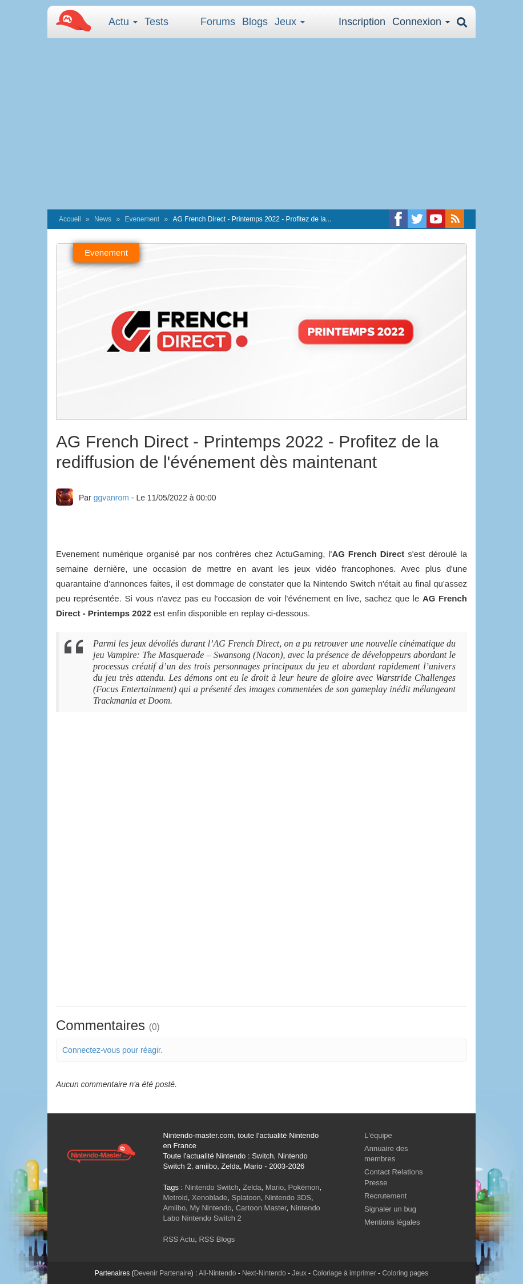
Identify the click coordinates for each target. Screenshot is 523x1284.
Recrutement (385, 1196)
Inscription (362, 21)
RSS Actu (179, 1239)
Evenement (141, 219)
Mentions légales (392, 1222)
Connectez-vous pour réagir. (112, 1050)
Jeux (290, 21)
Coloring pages (405, 1273)
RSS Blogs (217, 1239)
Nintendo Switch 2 (212, 1218)
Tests (156, 21)
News (102, 219)
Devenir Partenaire (162, 1273)
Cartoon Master (261, 1208)
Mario (274, 1187)
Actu (123, 21)
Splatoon (246, 1197)
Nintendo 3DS (288, 1197)
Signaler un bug (390, 1209)
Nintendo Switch (212, 1187)
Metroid (175, 1197)
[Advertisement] (261, 124)
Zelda (252, 1187)
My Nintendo (210, 1208)
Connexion (421, 21)
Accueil (70, 219)
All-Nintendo (217, 1273)
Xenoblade (209, 1197)
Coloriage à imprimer (344, 1273)
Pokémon (304, 1187)
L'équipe (378, 1135)
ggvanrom (111, 497)
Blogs (255, 21)
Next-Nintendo (264, 1273)
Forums (217, 21)
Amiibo (174, 1208)
